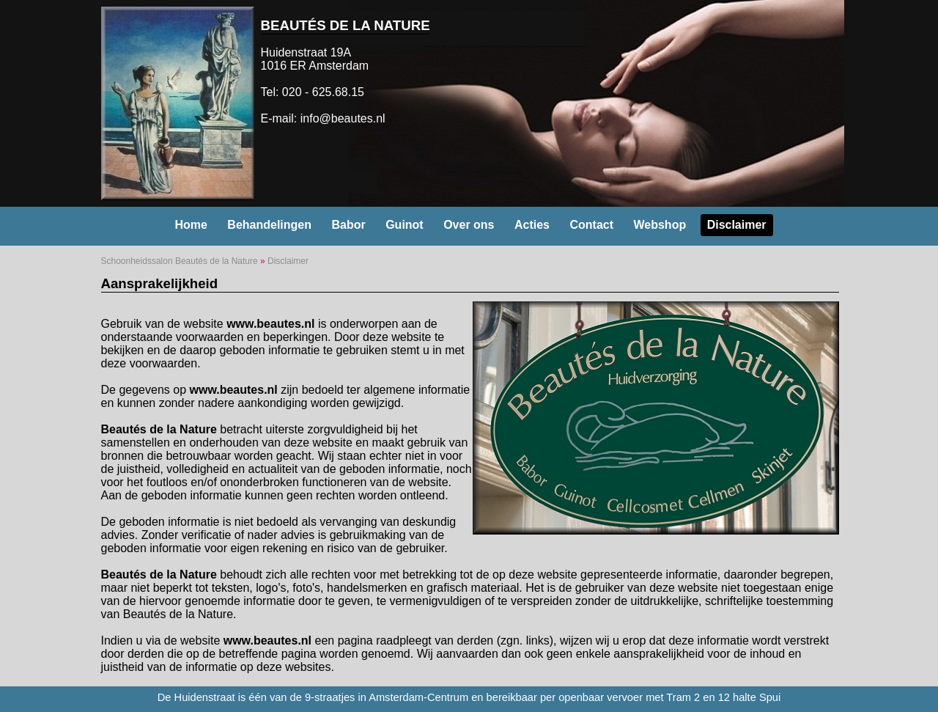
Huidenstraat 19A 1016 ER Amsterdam (315, 59)
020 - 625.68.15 (323, 92)
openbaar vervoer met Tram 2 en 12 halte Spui (669, 697)
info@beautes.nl (342, 118)
